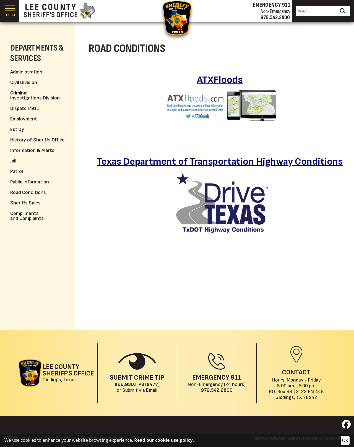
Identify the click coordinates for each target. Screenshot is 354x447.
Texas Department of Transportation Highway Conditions (220, 162)
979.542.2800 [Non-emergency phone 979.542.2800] (275, 17)
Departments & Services (37, 53)
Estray (17, 129)
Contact (296, 372)
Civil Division (23, 82)
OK (345, 440)
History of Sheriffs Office (37, 140)
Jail (13, 161)
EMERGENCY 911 (271, 5)
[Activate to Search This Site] (342, 11)
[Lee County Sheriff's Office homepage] (59, 11)
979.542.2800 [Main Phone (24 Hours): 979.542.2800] (217, 390)
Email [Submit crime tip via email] (151, 390)
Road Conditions (28, 192)
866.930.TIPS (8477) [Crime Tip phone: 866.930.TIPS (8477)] (137, 384)
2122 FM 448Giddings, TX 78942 (299, 394)
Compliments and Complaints (27, 216)
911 (236, 378)
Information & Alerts (32, 150)
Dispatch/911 (24, 108)
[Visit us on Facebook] (346, 426)
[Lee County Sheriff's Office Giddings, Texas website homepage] (56, 373)
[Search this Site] (315, 11)
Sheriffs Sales (25, 203)
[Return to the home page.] (177, 18)
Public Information (29, 182)
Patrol (16, 171)
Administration (26, 72)
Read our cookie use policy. (164, 440)
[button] (10, 11)
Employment (23, 119)
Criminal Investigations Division (35, 95)
